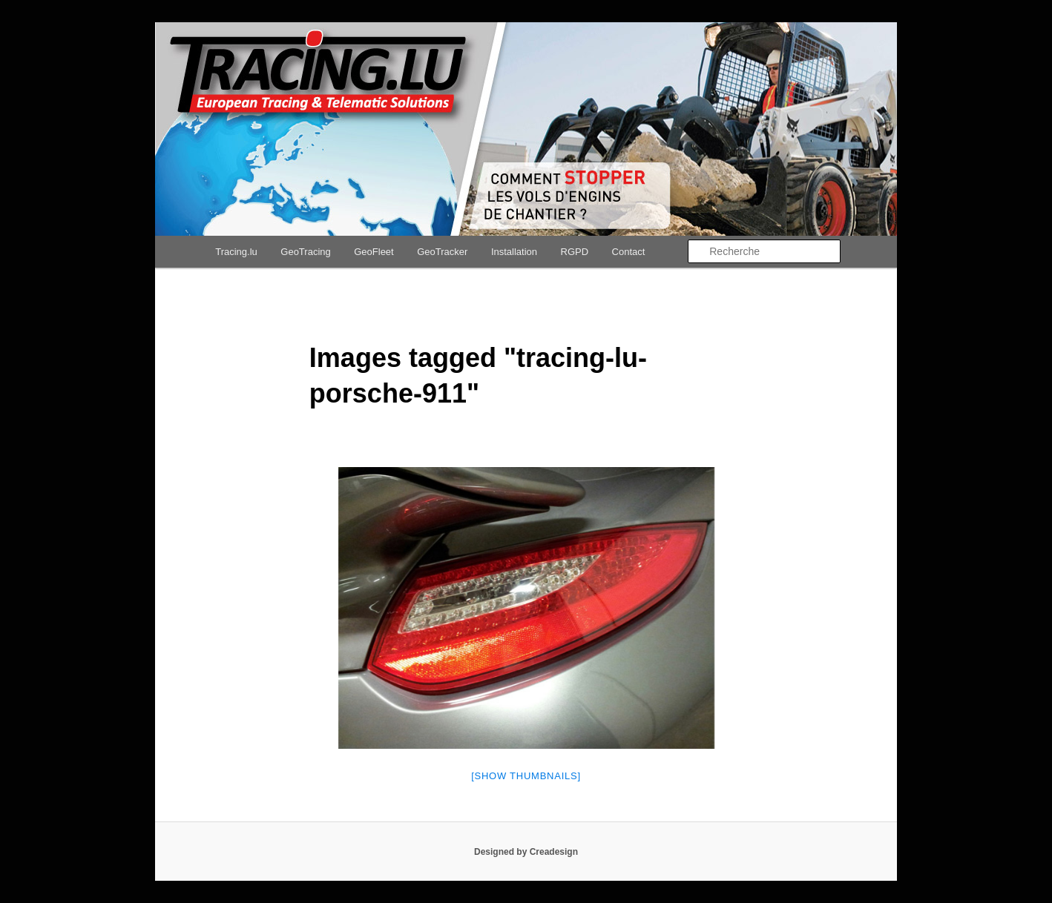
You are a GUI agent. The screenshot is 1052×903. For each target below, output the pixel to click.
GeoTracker (442, 251)
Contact (628, 251)
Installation (514, 251)
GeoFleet (373, 251)
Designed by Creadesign (526, 852)
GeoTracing (305, 251)
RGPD (575, 251)
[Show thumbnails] (526, 775)
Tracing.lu (236, 251)
